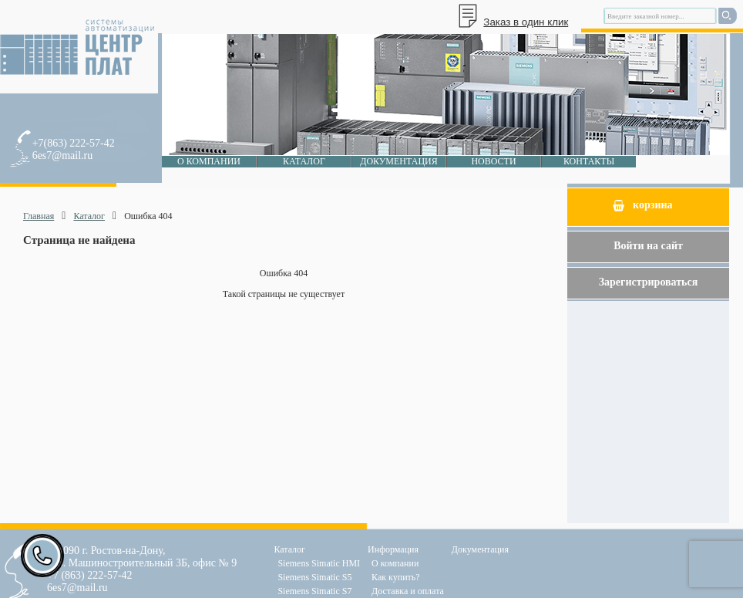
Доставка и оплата (408, 591)
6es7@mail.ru (62, 155)
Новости (493, 161)
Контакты (588, 161)
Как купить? (396, 577)
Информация (393, 549)
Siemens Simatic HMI (318, 563)
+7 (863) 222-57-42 (90, 575)
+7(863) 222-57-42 (73, 143)
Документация (399, 161)
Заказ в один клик (525, 22)
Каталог (304, 161)
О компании (208, 161)
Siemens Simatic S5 (314, 577)
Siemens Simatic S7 (314, 591)
